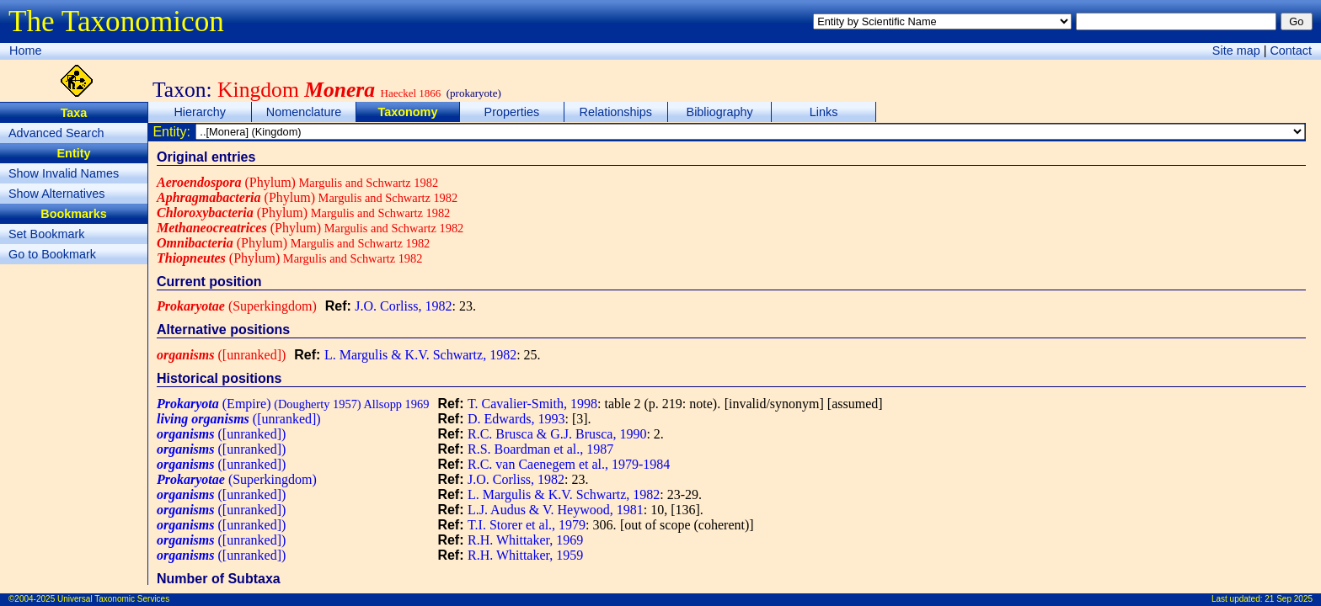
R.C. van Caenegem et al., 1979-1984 (569, 464)
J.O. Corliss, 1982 (403, 306)
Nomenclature (304, 112)
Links (824, 112)
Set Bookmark (46, 234)
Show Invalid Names (63, 173)
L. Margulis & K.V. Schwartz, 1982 (420, 355)
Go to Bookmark (52, 254)
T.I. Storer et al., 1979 (527, 525)
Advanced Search (56, 133)
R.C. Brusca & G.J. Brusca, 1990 (557, 434)
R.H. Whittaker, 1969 (525, 540)
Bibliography (720, 112)
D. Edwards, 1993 (516, 419)
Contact (1291, 50)
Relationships (616, 112)
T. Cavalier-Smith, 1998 (532, 403)
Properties (512, 112)
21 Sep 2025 (1289, 598)
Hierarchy (200, 112)
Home (25, 50)
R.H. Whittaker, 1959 (525, 555)
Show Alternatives (56, 193)
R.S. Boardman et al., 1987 (540, 449)
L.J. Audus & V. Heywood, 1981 (556, 509)
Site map (1236, 50)
